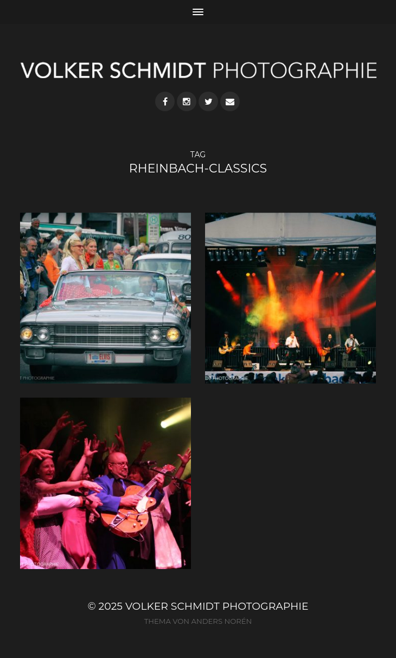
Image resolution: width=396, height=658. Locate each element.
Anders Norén (221, 621)
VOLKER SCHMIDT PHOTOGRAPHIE (217, 606)
